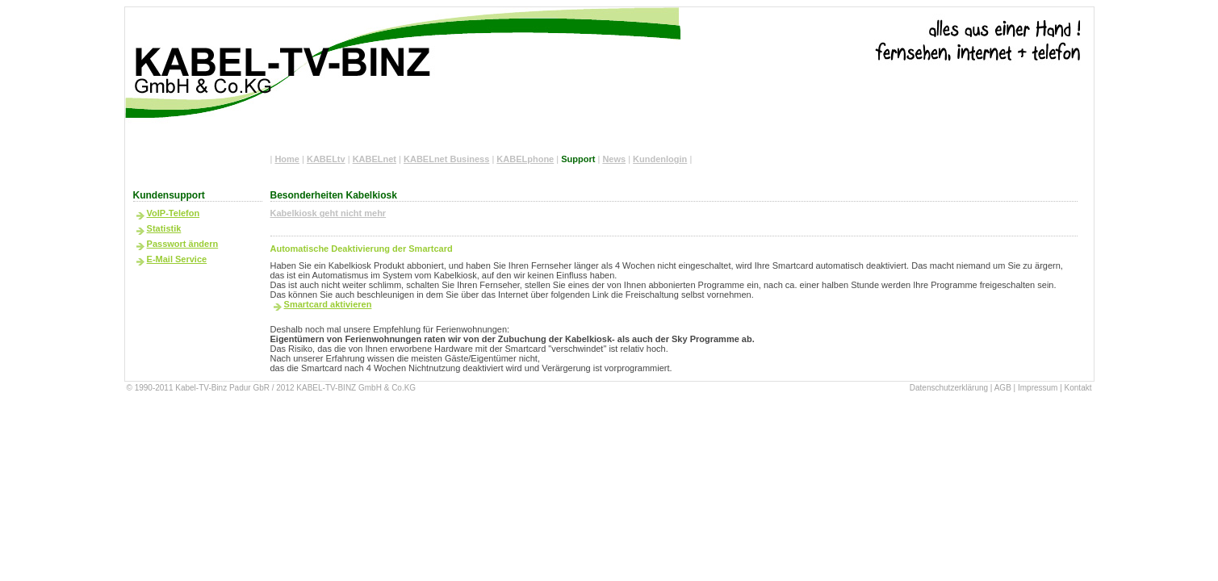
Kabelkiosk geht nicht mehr (328, 213)
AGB (1002, 387)
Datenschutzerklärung (949, 387)
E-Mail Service (177, 259)
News (614, 159)
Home (286, 159)
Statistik (164, 228)
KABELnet (374, 159)
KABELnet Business (446, 159)
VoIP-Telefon (173, 213)
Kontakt (1078, 387)
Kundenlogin (660, 159)
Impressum (1037, 387)
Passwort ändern (183, 244)
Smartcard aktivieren (328, 304)
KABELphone (525, 159)
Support (578, 159)
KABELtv (326, 159)
